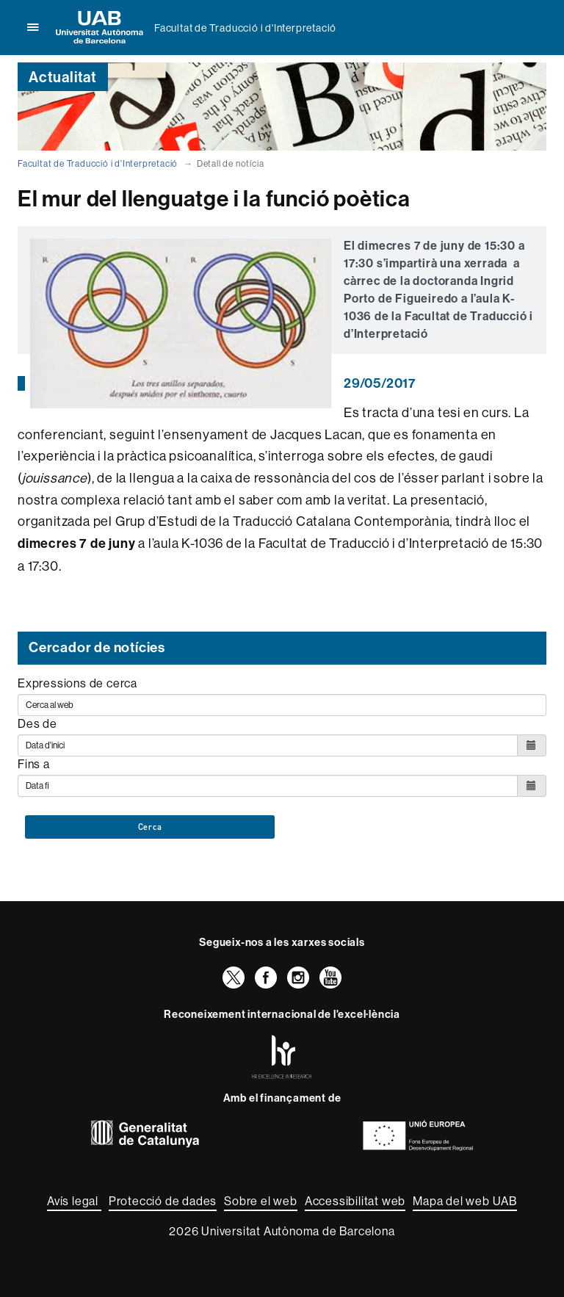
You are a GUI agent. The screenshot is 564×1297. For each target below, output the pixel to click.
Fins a (34, 763)
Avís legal (74, 1200)
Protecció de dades (163, 1200)
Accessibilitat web (355, 1200)
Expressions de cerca (77, 683)
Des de (37, 723)
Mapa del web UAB (465, 1200)
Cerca (150, 827)
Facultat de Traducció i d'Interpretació (245, 28)
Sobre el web (260, 1200)
